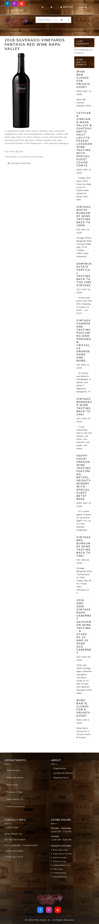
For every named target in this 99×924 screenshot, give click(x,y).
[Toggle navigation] (90, 32)
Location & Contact (63, 773)
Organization (59, 768)
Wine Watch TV (15, 799)
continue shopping (19, 163)
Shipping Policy (61, 777)
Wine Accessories (16, 806)
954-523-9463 (16, 10)
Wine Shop (12, 784)
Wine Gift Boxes (15, 777)
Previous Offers (15, 792)
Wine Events (13, 770)
